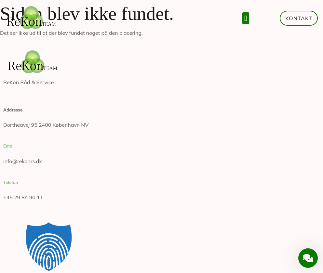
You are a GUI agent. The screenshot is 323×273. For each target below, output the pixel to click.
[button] (245, 18)
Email (9, 146)
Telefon (10, 182)
